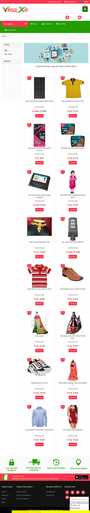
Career (4, 499)
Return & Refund (23, 499)
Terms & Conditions (24, 495)
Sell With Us (50, 492)
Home (4, 492)
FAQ (3, 502)
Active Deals (70, 2)
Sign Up (82, 17)
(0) (43, 107)
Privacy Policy (21, 492)
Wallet (84, 2)
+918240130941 (81, 503)
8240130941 (75, 508)
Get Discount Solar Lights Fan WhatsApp (26, 512)
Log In (69, 17)
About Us (5, 495)
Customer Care (54, 2)
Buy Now (39, 116)
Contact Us (50, 495)
